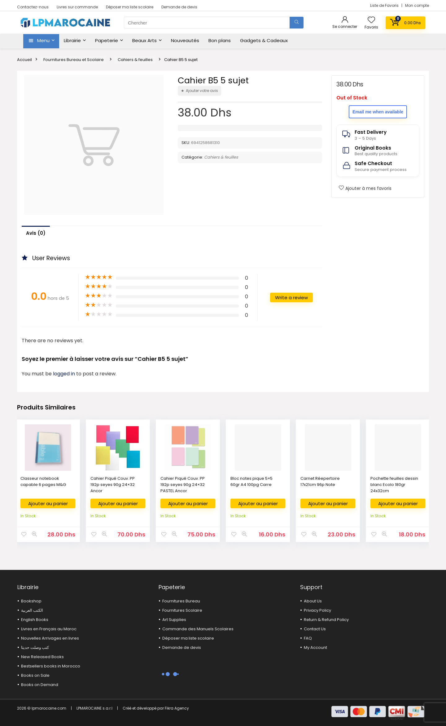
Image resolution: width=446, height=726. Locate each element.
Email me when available (377, 111)
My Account (315, 647)
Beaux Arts (144, 40)
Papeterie (106, 40)
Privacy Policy (317, 610)
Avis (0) (36, 233)
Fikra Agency (177, 708)
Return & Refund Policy (326, 620)
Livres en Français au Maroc (49, 629)
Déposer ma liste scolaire (129, 7)
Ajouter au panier (48, 503)
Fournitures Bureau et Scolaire (73, 60)
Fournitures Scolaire (182, 610)
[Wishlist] (371, 20)
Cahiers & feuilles (135, 60)
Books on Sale (35, 675)
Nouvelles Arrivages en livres (50, 638)
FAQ (308, 638)
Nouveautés (185, 40)
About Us (313, 601)
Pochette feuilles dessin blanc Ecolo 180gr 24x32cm (394, 484)
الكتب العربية (32, 610)
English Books (34, 620)
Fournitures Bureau (181, 601)
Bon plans (219, 40)
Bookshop (31, 601)
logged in (64, 373)
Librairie (72, 40)
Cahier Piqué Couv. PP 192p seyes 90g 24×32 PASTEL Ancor (182, 484)
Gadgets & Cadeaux (264, 40)
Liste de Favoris (385, 5)
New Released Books (42, 657)
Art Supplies (174, 620)
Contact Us (315, 629)
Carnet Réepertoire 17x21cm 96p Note (320, 481)
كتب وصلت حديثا (35, 647)
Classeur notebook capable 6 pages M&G (43, 481)
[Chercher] (297, 22)
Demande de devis (179, 7)
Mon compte (417, 5)
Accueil (24, 60)
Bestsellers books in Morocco (50, 666)
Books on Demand (39, 685)
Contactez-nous (33, 7)
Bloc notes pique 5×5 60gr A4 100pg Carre (251, 481)
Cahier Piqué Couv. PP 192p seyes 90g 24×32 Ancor (112, 484)
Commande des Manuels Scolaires (198, 629)
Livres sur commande (77, 7)
